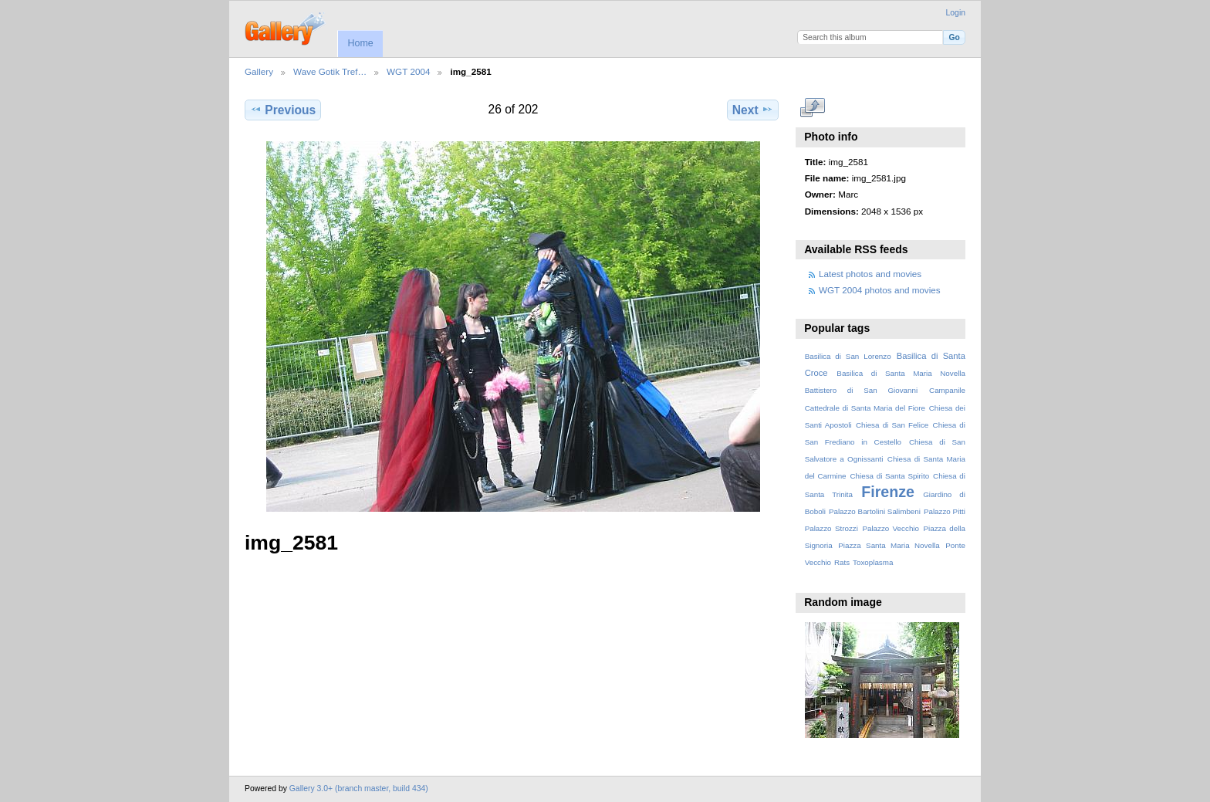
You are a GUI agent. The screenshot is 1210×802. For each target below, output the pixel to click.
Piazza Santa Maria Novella (889, 545)
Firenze (887, 491)
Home (360, 43)
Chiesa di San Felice (892, 425)
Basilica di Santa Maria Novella (901, 373)
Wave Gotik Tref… (330, 71)
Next (752, 110)
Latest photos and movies (870, 274)
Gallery (259, 71)
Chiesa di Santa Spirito (889, 476)
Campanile (947, 390)
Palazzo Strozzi (831, 528)
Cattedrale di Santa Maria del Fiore (865, 408)
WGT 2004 (408, 71)
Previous (283, 110)
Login (955, 12)
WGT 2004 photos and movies (880, 290)
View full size (813, 108)
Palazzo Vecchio (890, 528)
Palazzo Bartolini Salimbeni (875, 511)
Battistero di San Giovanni (861, 390)
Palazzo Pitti (944, 511)
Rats (842, 562)
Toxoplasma (873, 562)
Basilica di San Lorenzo (848, 356)
